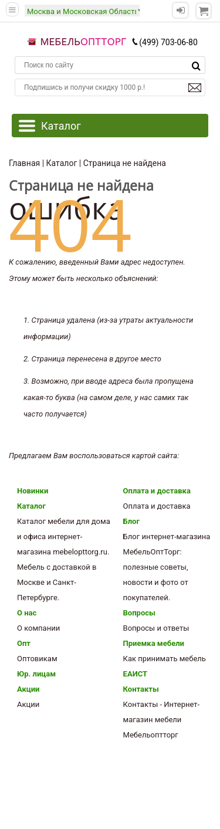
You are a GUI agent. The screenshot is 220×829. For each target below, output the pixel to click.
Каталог (31, 506)
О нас (26, 612)
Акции (28, 689)
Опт (24, 643)
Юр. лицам (36, 673)
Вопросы (139, 612)
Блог (131, 521)
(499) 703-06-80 (164, 42)
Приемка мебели (153, 643)
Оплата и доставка (157, 490)
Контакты (141, 689)
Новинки (32, 490)
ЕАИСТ (135, 673)
